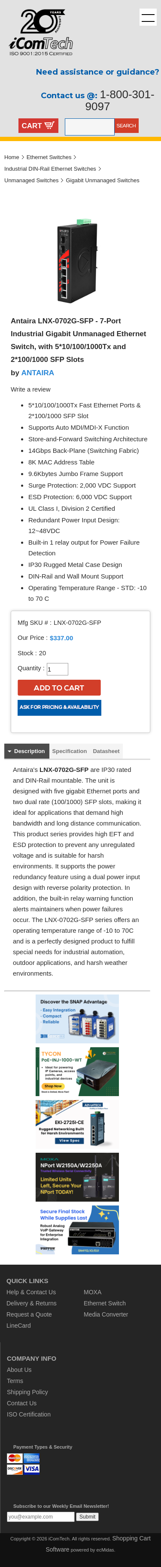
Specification (69, 751)
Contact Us (21, 1403)
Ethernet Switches (49, 157)
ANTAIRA (38, 372)
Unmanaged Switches (31, 180)
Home (11, 157)
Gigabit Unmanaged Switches (102, 180)
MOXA (92, 1292)
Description (29, 751)
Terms (15, 1380)
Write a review (31, 389)
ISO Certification (29, 1414)
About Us (19, 1369)
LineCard (18, 1325)
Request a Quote (29, 1314)
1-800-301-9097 (120, 100)
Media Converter (106, 1314)
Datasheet (106, 751)
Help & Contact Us (31, 1292)
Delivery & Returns (31, 1303)
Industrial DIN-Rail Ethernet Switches (50, 169)
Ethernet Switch (105, 1303)
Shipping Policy (27, 1392)
